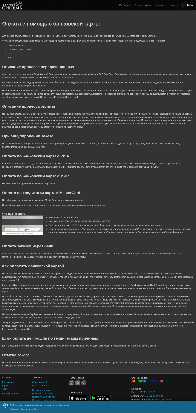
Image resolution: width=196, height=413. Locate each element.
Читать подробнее (30, 409)
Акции (148, 5)
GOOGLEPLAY (100, 398)
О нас (172, 5)
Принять (14, 409)
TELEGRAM (77, 382)
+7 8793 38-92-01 (154, 396)
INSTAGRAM (71, 382)
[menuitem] (125, 5)
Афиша (138, 5)
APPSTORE (78, 398)
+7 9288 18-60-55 (146, 392)
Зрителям (159, 5)
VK (83, 382)
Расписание (125, 5)
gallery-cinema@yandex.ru (159, 399)
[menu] (100, 5)
